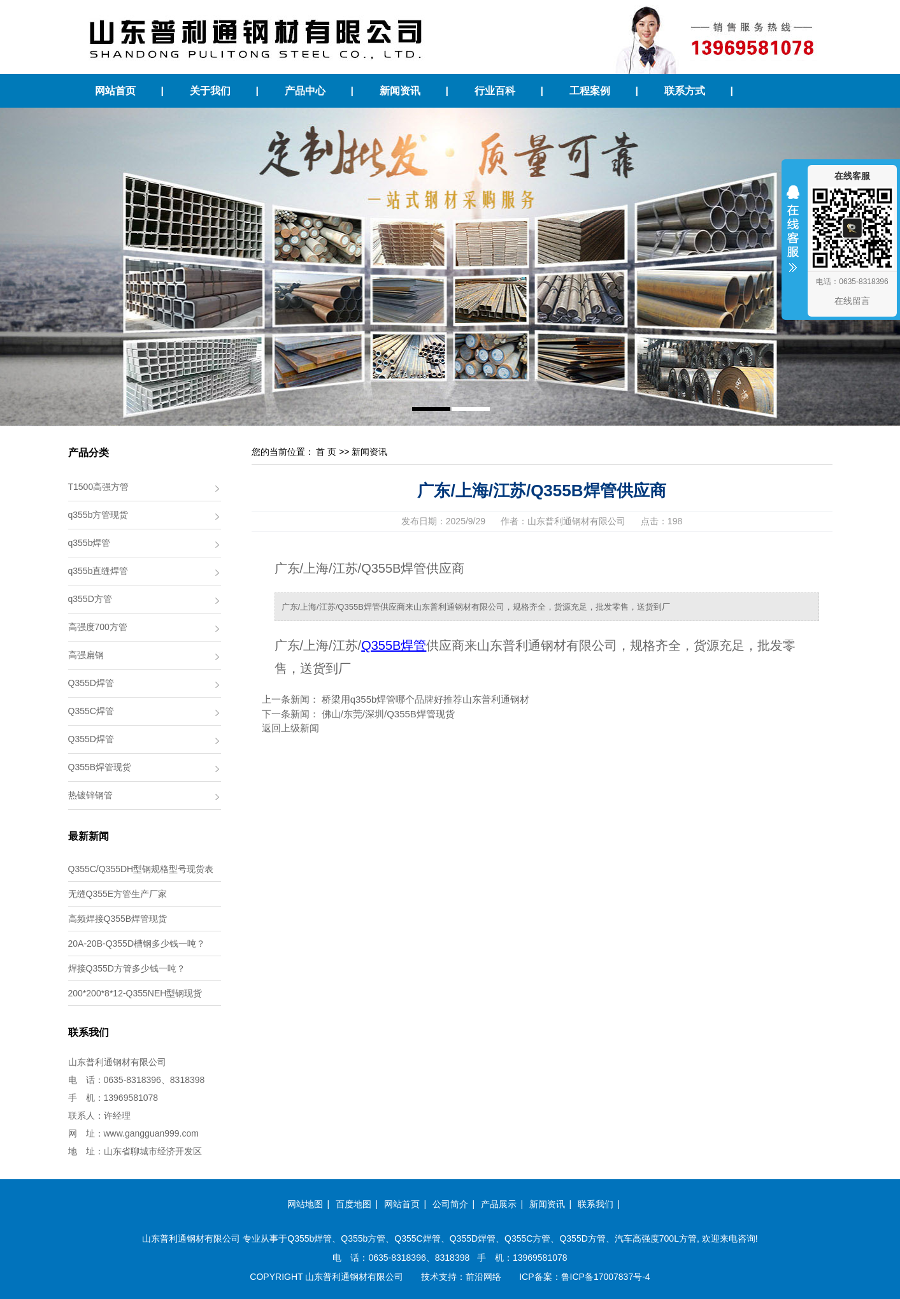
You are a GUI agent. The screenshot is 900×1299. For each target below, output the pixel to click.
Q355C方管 (527, 1238)
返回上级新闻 (290, 727)
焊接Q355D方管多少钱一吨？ (126, 968)
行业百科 (495, 90)
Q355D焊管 (91, 683)
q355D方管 (90, 599)
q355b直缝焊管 (98, 571)
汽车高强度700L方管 (656, 1238)
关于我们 (210, 90)
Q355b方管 (363, 1238)
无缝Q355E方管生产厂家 (118, 894)
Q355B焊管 (393, 645)
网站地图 (305, 1204)
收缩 (793, 237)
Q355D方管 (582, 1238)
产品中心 (305, 90)
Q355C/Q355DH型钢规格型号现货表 (141, 869)
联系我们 (595, 1204)
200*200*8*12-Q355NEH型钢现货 (135, 993)
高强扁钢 (86, 655)
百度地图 (353, 1204)
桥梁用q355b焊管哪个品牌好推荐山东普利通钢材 (426, 699)
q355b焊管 (89, 543)
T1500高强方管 (98, 487)
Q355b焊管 (309, 1238)
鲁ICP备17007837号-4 (605, 1277)
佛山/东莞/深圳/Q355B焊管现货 (388, 713)
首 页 (326, 452)
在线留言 (852, 301)
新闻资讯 (400, 90)
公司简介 (450, 1204)
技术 (430, 1277)
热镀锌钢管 (90, 795)
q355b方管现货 (98, 515)
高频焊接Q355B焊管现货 (118, 919)
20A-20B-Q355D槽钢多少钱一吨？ (137, 943)
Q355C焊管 (91, 711)
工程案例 (589, 90)
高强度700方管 (97, 627)
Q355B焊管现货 (100, 767)
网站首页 (115, 90)
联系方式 (684, 90)
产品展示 (499, 1204)
